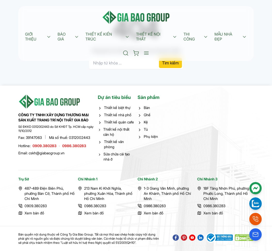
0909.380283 (45, 146)
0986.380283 (74, 146)
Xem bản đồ (34, 213)
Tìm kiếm (170, 62)
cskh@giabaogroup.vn (47, 153)
